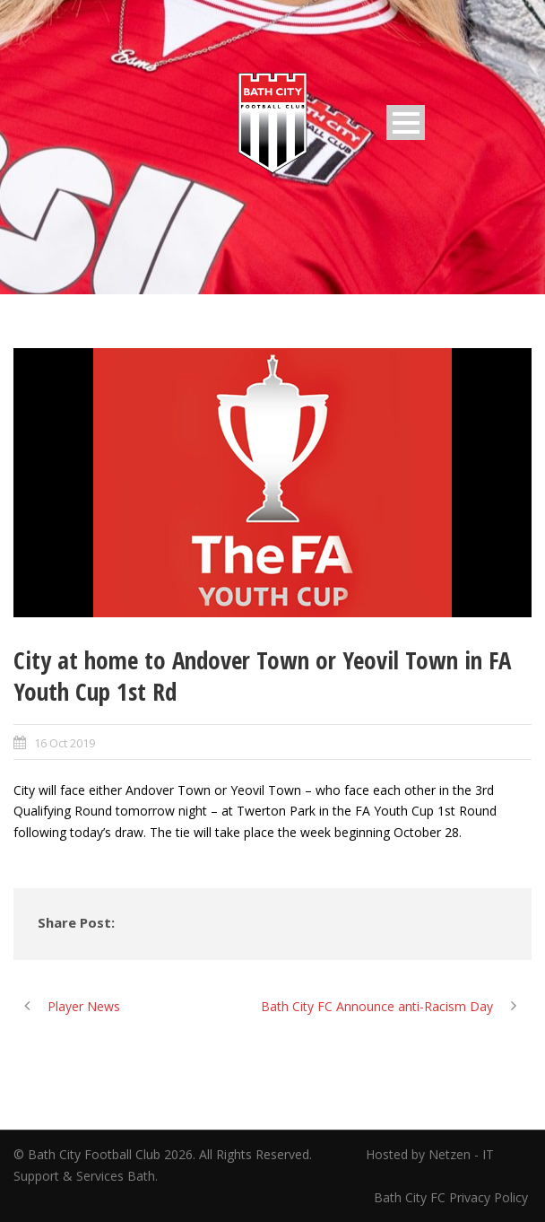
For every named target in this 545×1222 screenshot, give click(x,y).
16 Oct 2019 (64, 743)
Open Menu (405, 122)
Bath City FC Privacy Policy (453, 1197)
